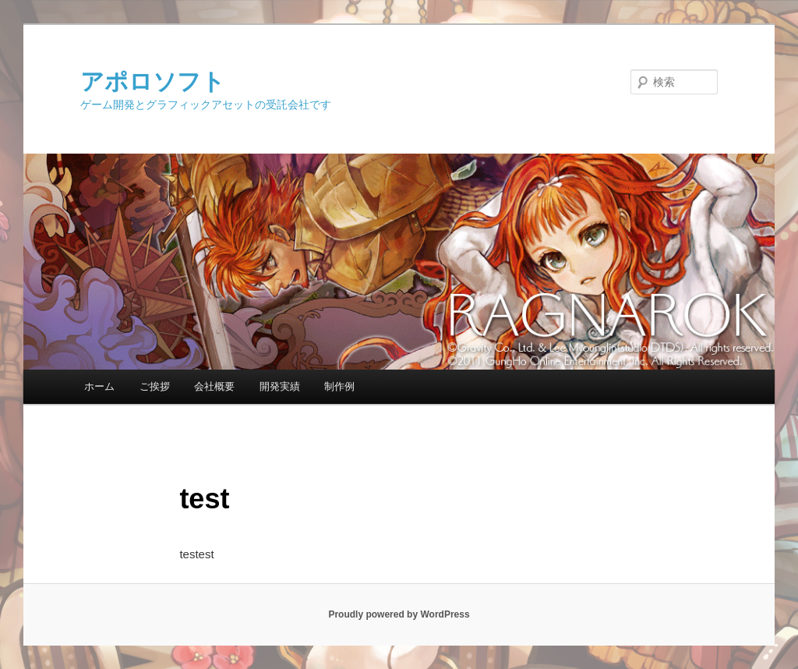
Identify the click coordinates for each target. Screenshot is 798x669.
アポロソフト (152, 81)
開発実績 (280, 386)
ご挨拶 (154, 386)
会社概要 (214, 386)
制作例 (339, 386)
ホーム (99, 386)
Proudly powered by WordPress (398, 614)
